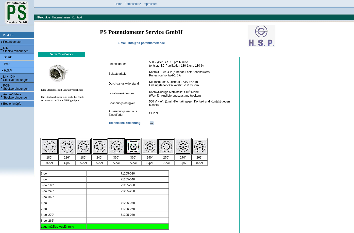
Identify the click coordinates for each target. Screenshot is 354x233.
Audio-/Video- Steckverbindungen (16, 96)
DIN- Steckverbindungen (16, 49)
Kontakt (77, 17)
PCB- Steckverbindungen (16, 87)
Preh (6, 64)
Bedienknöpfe (12, 103)
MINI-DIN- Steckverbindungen (16, 78)
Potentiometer (12, 42)
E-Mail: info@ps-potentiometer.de (141, 43)
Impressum (150, 4)
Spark (8, 57)
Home (118, 4)
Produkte (44, 17)
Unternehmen (61, 17)
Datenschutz (132, 4)
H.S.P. (7, 70)
